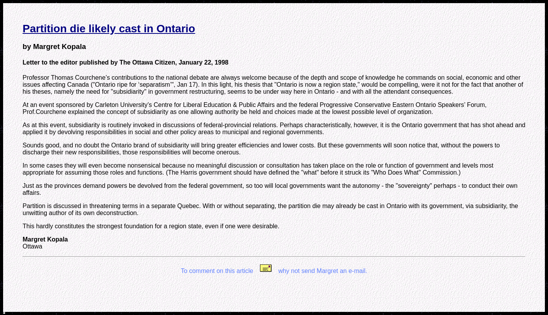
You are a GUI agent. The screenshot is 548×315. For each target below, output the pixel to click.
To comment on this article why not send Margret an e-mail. (274, 271)
